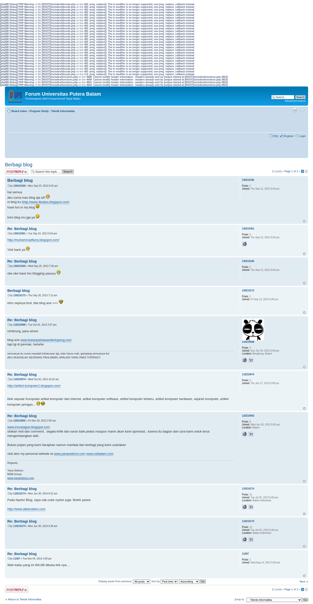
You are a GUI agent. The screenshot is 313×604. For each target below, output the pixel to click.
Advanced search (295, 100)
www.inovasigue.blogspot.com (28, 427)
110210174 (19, 493)
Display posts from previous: (124, 581)
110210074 (19, 379)
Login (302, 136)
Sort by (164, 581)
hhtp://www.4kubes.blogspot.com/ (45, 202)
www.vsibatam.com (99, 454)
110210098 (19, 324)
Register (289, 136)
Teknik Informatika (63, 111)
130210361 (19, 233)
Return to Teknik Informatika (24, 599)
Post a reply (16, 172)
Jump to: (239, 599)
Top (304, 221)
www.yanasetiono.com (69, 454)
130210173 (19, 295)
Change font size (302, 110)
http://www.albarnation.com (26, 509)
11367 (16, 558)
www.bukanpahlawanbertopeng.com (46, 340)
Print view (294, 110)
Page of (291, 171)
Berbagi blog (18, 164)
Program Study (39, 111)
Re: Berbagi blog (22, 229)
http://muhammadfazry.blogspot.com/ (33, 240)
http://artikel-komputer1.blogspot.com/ (34, 385)
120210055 (19, 420)
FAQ (275, 136)
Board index (19, 111)
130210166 (19, 185)
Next (302, 581)
